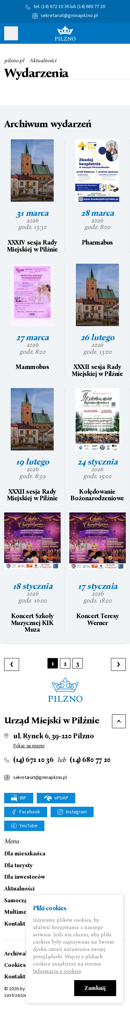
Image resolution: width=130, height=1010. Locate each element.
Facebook (29, 811)
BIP (18, 798)
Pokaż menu (11, 33)
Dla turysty (18, 865)
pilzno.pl (14, 60)
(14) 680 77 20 (91, 6)
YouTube (28, 825)
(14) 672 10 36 (55, 6)
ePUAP (56, 798)
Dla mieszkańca (24, 854)
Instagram (76, 811)
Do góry (119, 721)
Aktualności (42, 60)
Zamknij (95, 988)
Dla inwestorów (24, 877)
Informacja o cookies (57, 971)
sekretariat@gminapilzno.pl (69, 15)
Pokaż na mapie (28, 745)
